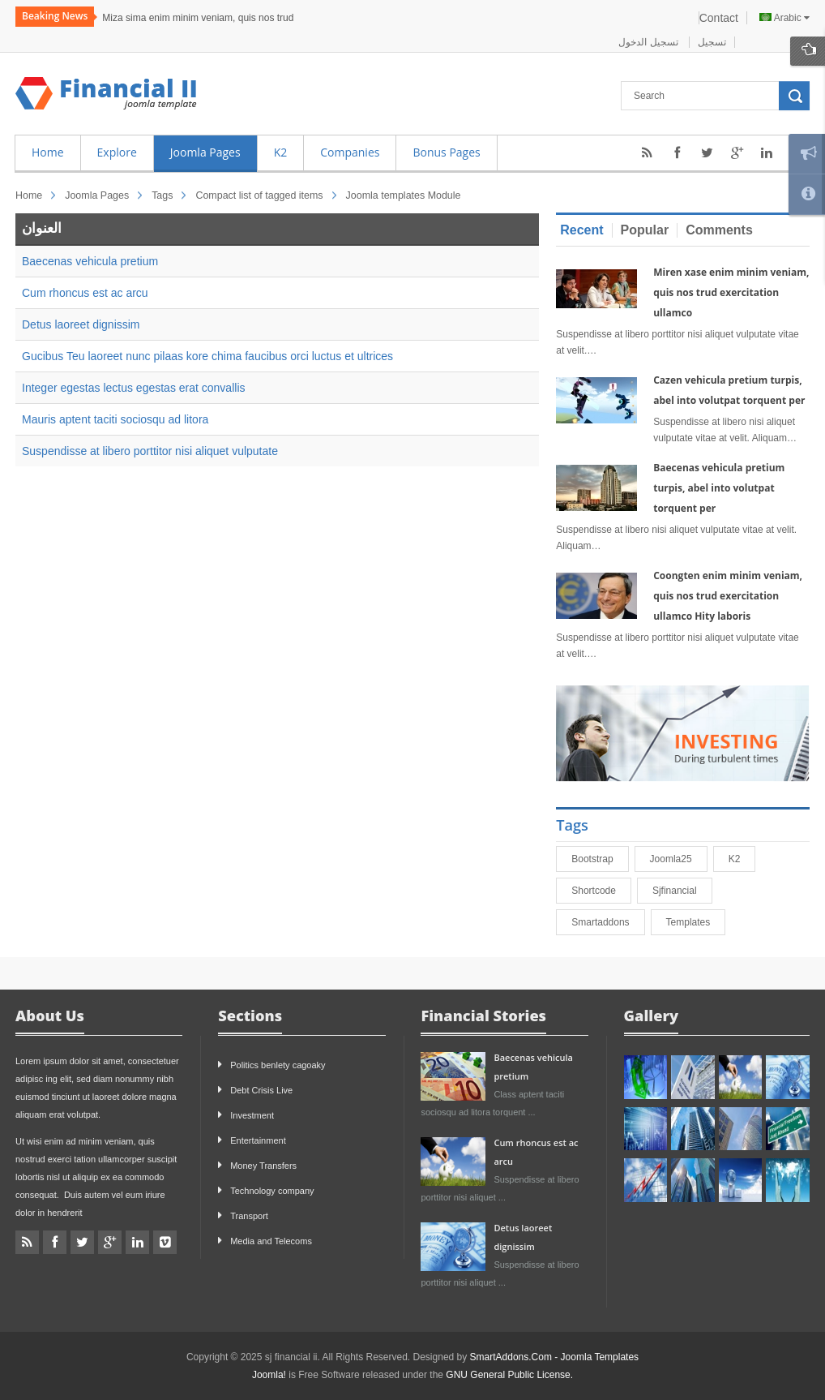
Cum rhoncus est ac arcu (85, 292)
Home (28, 195)
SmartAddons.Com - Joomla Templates (554, 1357)
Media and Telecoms (271, 1241)
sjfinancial (682, 890)
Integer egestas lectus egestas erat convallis (134, 387)
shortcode (601, 890)
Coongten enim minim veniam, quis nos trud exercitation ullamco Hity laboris (727, 596)
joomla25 (678, 859)
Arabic (784, 18)
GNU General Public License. (509, 1375)
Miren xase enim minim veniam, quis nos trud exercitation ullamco (731, 292)
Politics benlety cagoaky (277, 1065)
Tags (162, 195)
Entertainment (257, 1140)
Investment (252, 1115)
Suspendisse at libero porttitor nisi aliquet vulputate (150, 450)
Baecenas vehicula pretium (90, 261)
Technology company (272, 1191)
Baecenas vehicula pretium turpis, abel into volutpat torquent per (718, 488)
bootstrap (599, 859)
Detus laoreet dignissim (81, 324)
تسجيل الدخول (649, 42)
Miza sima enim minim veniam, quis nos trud (197, 18)
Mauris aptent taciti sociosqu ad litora (115, 419)
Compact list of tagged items (259, 195)
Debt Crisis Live (261, 1090)
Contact (718, 17)
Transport (249, 1216)
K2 (742, 859)
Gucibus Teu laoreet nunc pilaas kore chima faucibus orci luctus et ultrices (207, 356)
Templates (695, 922)
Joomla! (269, 1375)
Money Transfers (263, 1165)
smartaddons (607, 922)
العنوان (42, 228)
